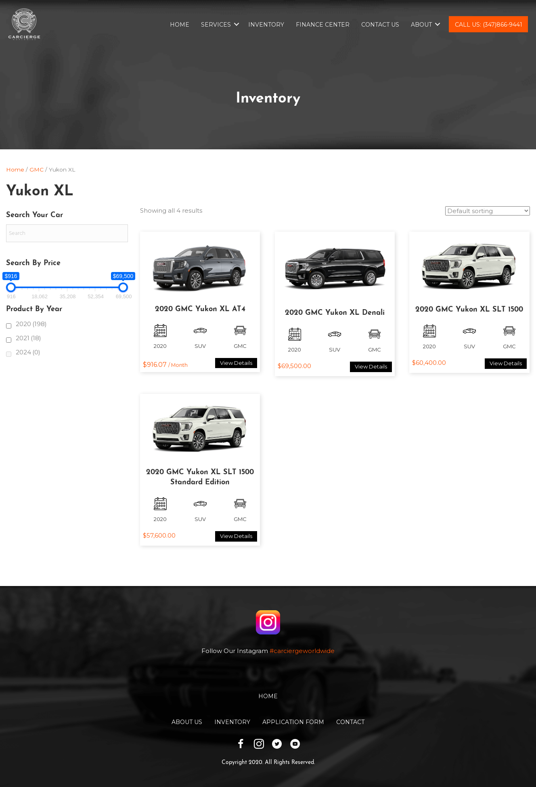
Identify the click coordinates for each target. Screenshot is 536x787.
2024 (28, 352)
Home (179, 24)
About (421, 24)
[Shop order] (487, 211)
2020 (31, 324)
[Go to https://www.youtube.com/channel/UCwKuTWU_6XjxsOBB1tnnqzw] (295, 745)
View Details (236, 363)
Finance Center (323, 24)
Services (216, 24)
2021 (28, 338)
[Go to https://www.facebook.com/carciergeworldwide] (241, 745)
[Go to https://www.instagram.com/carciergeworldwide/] (259, 745)
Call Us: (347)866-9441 (488, 24)
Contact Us (380, 24)
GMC (36, 169)
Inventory (266, 24)
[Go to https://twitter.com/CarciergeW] (277, 745)
